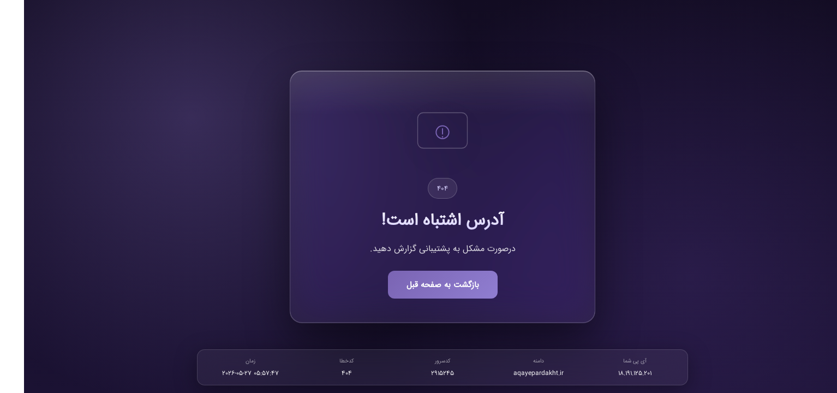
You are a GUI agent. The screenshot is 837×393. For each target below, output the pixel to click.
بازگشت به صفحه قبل (418, 284)
